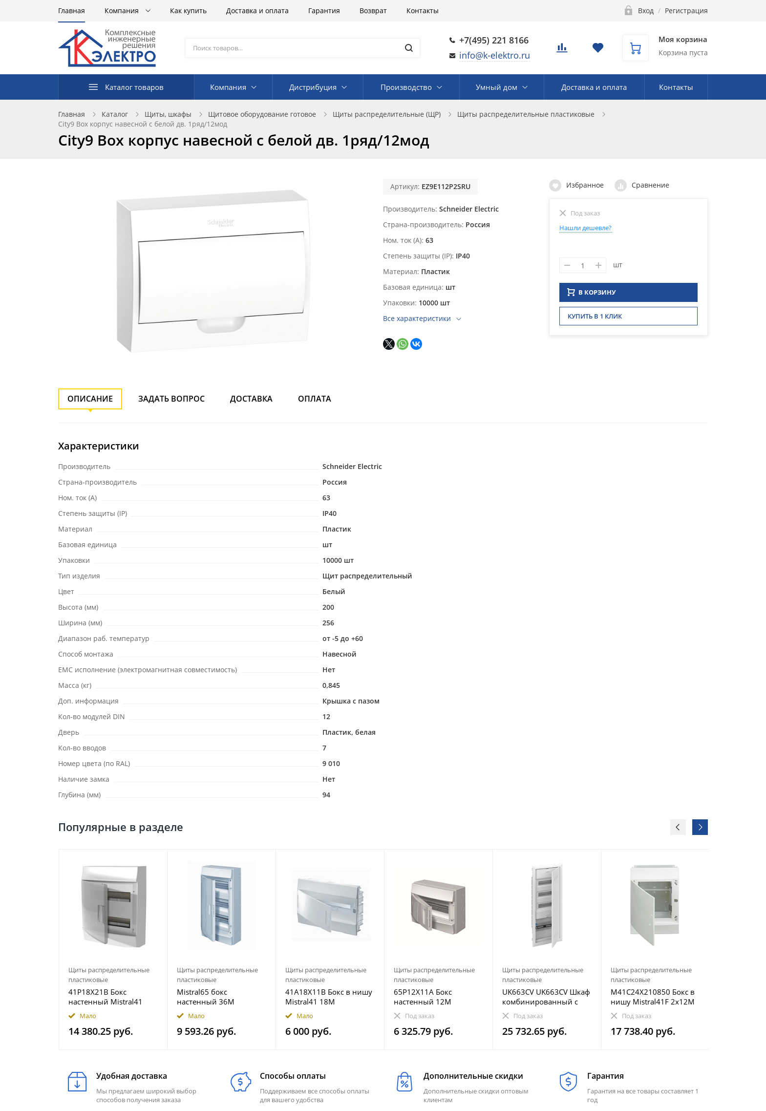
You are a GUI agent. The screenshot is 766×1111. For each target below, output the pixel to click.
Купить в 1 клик (595, 319)
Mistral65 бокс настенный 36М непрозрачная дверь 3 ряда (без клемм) (217, 996)
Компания (123, 10)
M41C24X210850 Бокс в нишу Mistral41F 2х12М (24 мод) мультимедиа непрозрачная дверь (653, 996)
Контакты (422, 10)
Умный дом (496, 87)
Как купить (188, 10)
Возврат (373, 10)
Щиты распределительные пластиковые (526, 114)
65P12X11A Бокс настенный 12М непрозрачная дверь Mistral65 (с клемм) (431, 996)
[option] (113, 949)
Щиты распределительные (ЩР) (387, 114)
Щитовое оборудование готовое (262, 114)
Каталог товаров (134, 87)
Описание (90, 398)
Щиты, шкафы (168, 114)
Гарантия (324, 10)
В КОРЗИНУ (591, 295)
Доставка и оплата (257, 10)
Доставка (251, 398)
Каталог (115, 114)
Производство (406, 87)
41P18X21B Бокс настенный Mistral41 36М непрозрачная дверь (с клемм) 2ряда (107, 996)
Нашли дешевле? (585, 227)
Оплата (314, 398)
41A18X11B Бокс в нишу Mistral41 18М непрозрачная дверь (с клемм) (328, 996)
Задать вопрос (171, 398)
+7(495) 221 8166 (494, 40)
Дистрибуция (313, 87)
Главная (71, 10)
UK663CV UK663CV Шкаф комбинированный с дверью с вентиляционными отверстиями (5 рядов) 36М (546, 996)
